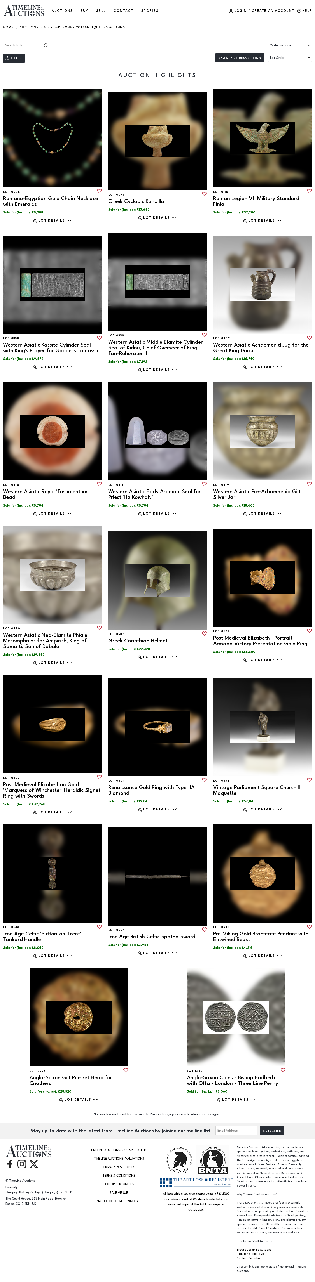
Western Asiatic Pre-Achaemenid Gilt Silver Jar (257, 494)
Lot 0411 (115, 484)
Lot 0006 (11, 191)
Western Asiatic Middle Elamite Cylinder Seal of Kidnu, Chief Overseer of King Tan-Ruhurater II (155, 347)
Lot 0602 (11, 777)
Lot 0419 (221, 484)
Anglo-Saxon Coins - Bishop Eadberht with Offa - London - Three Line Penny (232, 1080)
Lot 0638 (11, 927)
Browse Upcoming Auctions (254, 1249)
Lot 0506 (116, 634)
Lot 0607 (116, 780)
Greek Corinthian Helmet (138, 641)
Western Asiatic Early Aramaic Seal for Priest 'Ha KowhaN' (154, 494)
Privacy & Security (118, 1167)
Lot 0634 (221, 780)
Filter (16, 58)
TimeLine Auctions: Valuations (119, 1159)
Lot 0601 (221, 631)
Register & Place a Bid (251, 1254)
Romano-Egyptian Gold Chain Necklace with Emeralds (50, 201)
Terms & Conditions (119, 1176)
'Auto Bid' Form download (119, 1201)
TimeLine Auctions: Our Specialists (119, 1150)
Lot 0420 (11, 628)
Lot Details (55, 220)
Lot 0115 (220, 191)
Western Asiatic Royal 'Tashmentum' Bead (46, 494)
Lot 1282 (195, 1070)
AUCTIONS (62, 11)
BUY (84, 11)
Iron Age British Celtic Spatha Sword (151, 937)
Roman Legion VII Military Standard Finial (256, 201)
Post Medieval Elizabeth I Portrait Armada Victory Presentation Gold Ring (260, 641)
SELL (101, 11)
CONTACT (124, 11)
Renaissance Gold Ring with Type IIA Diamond (151, 790)
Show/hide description (240, 57)
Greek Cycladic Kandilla (136, 201)
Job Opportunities (119, 1184)
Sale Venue (119, 1193)
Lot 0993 (38, 1070)
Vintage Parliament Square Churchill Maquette (256, 790)
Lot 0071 (116, 194)
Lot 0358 (11, 338)
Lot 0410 (11, 484)
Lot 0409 (221, 338)
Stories (150, 11)
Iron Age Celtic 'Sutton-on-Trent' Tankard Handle (42, 936)
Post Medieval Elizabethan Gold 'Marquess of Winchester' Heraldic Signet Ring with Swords (51, 790)
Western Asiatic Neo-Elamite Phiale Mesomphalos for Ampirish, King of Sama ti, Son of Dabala (45, 640)
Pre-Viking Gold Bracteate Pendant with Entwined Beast (260, 936)
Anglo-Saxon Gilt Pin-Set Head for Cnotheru (71, 1080)
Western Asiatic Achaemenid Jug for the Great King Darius (261, 348)
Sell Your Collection (249, 1258)
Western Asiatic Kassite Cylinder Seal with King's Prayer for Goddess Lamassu (50, 348)
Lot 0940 (221, 927)
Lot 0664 (116, 930)
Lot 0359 (116, 335)
